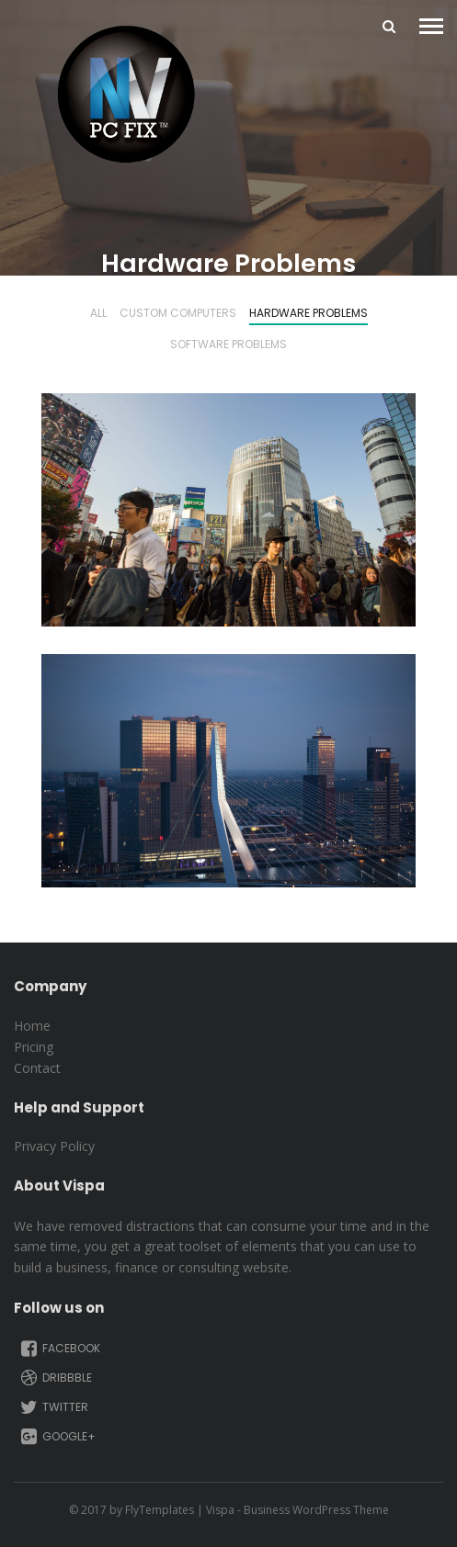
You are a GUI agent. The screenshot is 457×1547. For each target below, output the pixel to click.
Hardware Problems (308, 314)
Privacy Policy (54, 1146)
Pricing (33, 1047)
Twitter (52, 1407)
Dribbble (54, 1378)
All (98, 314)
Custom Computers (178, 314)
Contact (37, 1068)
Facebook (58, 1348)
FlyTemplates (159, 1510)
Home (32, 1025)
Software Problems (228, 345)
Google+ (56, 1437)
